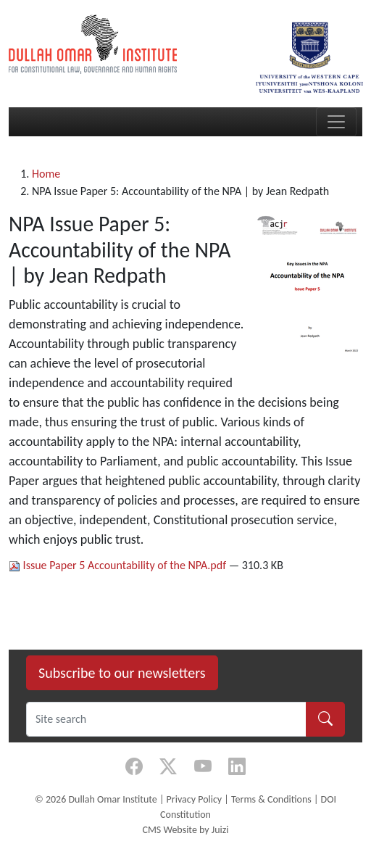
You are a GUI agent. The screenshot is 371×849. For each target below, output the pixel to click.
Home (46, 174)
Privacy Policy (194, 799)
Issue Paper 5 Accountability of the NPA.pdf (119, 565)
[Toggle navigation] (336, 121)
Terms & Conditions (271, 799)
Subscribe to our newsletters (122, 673)
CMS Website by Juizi (185, 830)
